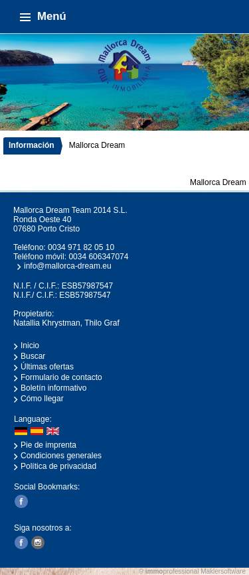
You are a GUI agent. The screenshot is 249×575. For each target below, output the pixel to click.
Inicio (30, 345)
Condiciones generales (61, 455)
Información (31, 145)
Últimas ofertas (47, 366)
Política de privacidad (58, 466)
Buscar (33, 356)
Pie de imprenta (48, 445)
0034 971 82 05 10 (81, 247)
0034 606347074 (98, 256)
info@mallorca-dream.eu (68, 266)
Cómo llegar (42, 398)
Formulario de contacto (61, 377)
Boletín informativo (53, 388)
